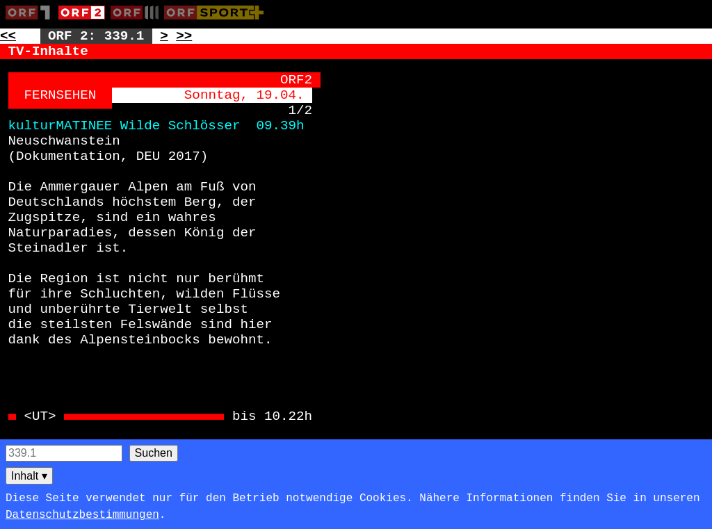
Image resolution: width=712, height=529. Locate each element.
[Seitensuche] (64, 453)
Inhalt (29, 476)
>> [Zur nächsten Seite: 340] (184, 36)
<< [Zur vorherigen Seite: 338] (8, 36)
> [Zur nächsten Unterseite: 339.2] (164, 36)
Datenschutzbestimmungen (82, 515)
